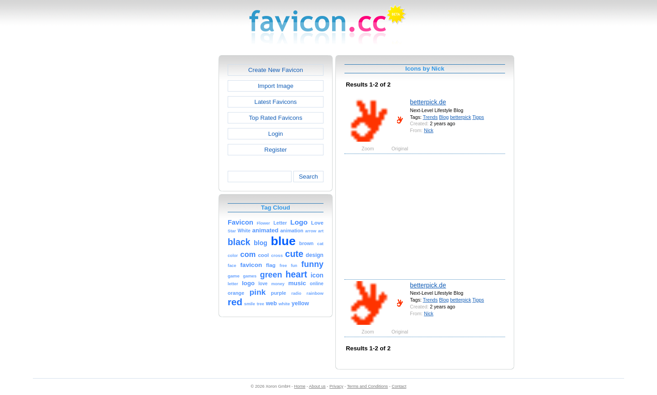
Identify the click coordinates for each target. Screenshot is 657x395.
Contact (399, 386)
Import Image (275, 85)
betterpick (460, 117)
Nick (428, 130)
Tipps (478, 117)
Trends (430, 117)
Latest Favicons (276, 101)
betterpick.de (428, 102)
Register (275, 149)
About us (317, 386)
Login (275, 133)
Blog (443, 117)
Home (300, 386)
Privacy (336, 386)
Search (308, 176)
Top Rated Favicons (275, 117)
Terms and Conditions (367, 386)
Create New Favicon (275, 70)
